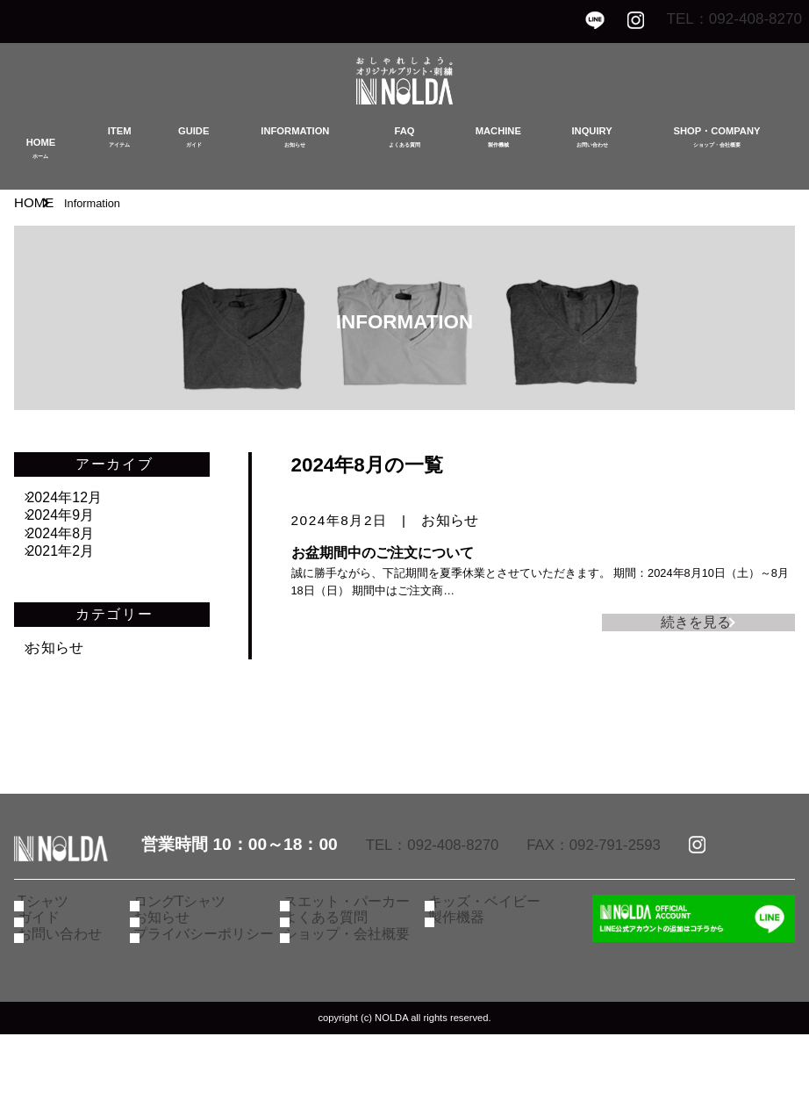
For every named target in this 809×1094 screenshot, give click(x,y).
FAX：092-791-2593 (625, 885)
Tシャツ (53, 946)
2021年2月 (74, 593)
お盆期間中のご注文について (382, 552)
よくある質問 (333, 969)
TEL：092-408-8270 (718, 20)
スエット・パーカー (352, 946)
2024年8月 (74, 561)
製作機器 (465, 969)
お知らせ (450, 520)
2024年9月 (74, 529)
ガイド (49, 969)
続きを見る (687, 627)
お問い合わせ (67, 993)
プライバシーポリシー (208, 993)
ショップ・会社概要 (352, 993)
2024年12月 (78, 498)
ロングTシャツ (187, 946)
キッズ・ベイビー (490, 946)
